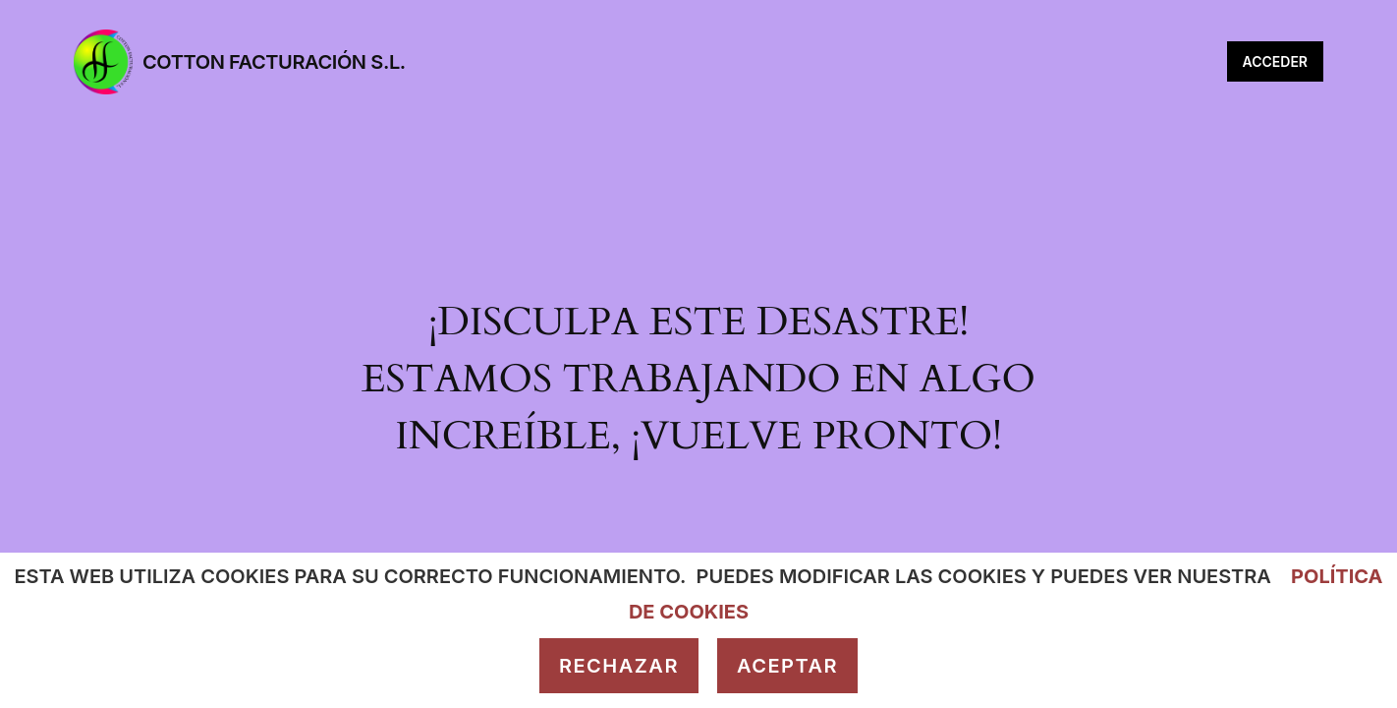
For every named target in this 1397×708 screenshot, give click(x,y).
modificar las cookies (903, 576)
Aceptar (787, 666)
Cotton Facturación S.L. (274, 62)
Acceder (1275, 61)
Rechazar (619, 666)
